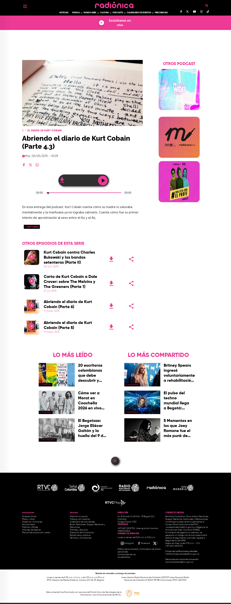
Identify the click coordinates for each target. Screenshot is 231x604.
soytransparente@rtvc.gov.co (179, 562)
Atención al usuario (79, 517)
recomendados (48, 440)
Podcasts (118, 13)
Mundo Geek (90, 13)
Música (76, 13)
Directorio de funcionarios (82, 533)
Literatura (46, 384)
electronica (133, 412)
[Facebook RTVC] (143, 543)
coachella (46, 412)
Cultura (104, 13)
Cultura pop (133, 384)
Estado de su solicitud (80, 535)
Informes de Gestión (31, 530)
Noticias (63, 13)
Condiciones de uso (127, 555)
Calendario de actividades (82, 522)
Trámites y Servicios (79, 530)
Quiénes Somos (29, 517)
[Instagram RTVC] (127, 543)
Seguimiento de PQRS (175, 541)
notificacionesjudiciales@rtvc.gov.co (182, 554)
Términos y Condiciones (80, 538)
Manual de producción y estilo (36, 533)
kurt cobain (33, 227)
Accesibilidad (124, 557)
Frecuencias (161, 13)
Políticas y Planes (30, 527)
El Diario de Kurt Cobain (44, 130)
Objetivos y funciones (32, 522)
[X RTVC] (155, 543)
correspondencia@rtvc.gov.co (180, 527)
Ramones (131, 440)
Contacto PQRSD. (191, 530)
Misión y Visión (28, 519)
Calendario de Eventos (139, 13)
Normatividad (28, 525)
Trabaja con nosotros (80, 519)
